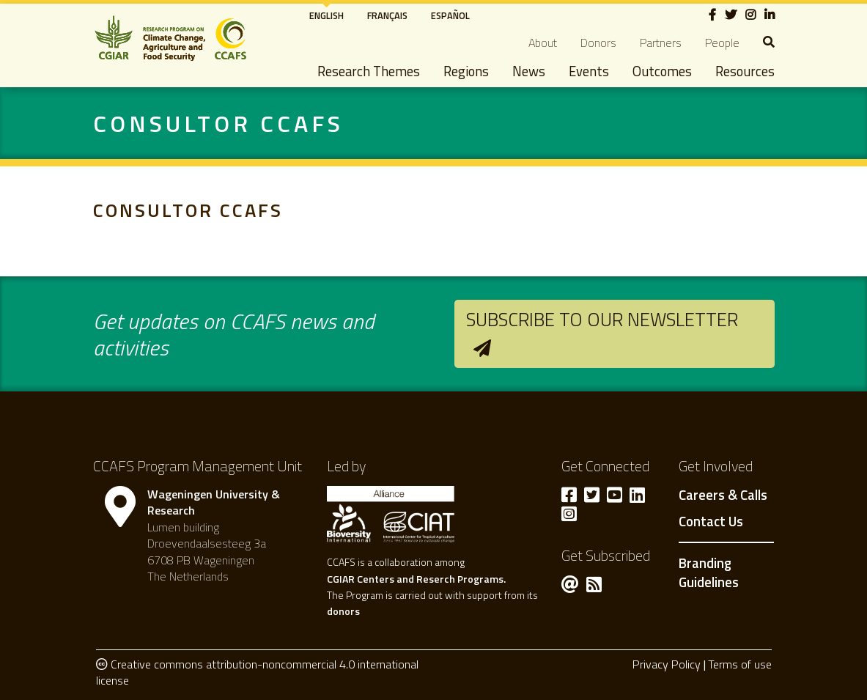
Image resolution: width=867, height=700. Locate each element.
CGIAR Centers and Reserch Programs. (416, 578)
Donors (598, 42)
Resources (745, 71)
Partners (661, 42)
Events (589, 71)
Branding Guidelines (709, 572)
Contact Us (711, 521)
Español (450, 15)
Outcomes (662, 71)
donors (343, 611)
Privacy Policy (666, 664)
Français (387, 15)
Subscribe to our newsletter (602, 319)
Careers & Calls (723, 495)
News (528, 71)
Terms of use (740, 664)
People (722, 42)
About (542, 42)
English (326, 15)
